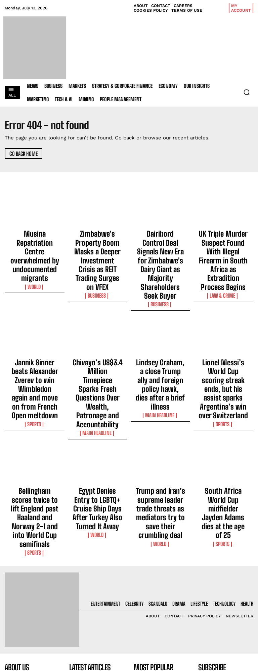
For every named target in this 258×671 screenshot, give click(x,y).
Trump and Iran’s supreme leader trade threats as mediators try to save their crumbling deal (160, 419)
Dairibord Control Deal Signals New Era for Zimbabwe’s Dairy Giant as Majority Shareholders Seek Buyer (160, 244)
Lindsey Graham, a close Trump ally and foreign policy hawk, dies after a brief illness (160, 329)
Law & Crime (223, 263)
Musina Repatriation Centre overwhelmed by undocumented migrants (34, 238)
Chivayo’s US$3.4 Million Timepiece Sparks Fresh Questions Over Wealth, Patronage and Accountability (97, 332)
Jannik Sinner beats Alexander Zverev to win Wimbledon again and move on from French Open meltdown (34, 332)
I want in (225, 581)
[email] (225, 565)
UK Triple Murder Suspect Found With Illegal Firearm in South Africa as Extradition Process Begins (223, 244)
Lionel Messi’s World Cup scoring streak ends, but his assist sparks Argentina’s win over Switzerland (223, 332)
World (35, 251)
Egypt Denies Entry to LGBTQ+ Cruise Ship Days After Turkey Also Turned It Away (98, 416)
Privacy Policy (218, 599)
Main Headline (97, 351)
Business (97, 257)
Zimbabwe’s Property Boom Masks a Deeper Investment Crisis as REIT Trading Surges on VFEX (97, 241)
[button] (246, 92)
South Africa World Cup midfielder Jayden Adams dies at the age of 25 (223, 413)
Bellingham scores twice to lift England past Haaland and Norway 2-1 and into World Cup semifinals (35, 419)
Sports (35, 351)
